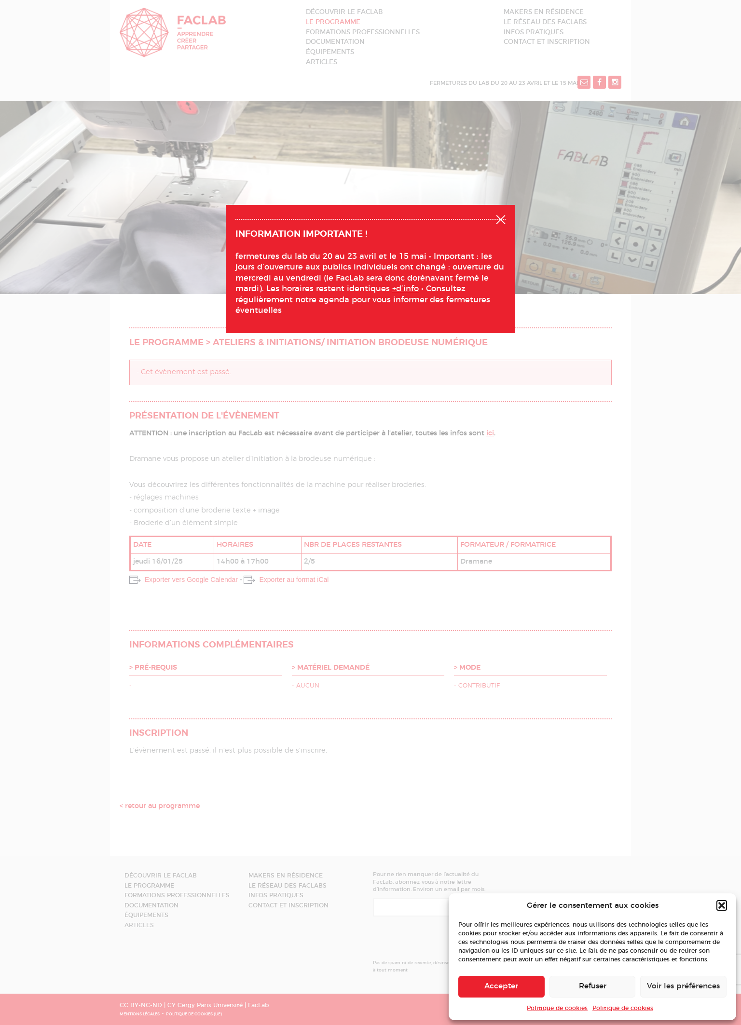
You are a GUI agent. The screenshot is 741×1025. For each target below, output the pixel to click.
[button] (722, 905)
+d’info (405, 289)
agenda (334, 300)
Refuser (592, 986)
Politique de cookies (557, 1008)
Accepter (501, 986)
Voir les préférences (683, 986)
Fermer (501, 218)
